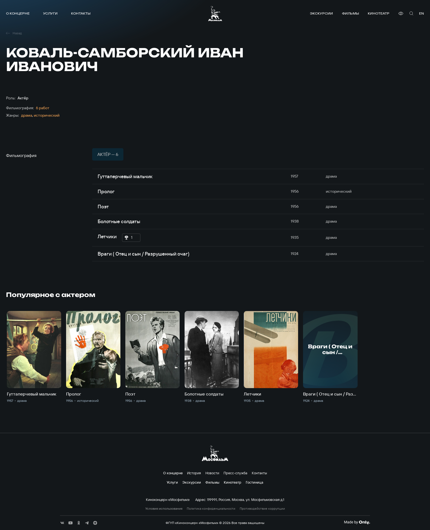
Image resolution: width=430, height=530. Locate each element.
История (194, 473)
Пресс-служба (235, 473)
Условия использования (163, 509)
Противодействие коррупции (262, 509)
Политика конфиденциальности (211, 509)
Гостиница (254, 482)
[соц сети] (62, 523)
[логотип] (215, 13)
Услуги (50, 13)
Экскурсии (321, 13)
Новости (212, 473)
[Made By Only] (357, 522)
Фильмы (350, 13)
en (421, 13)
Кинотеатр (378, 13)
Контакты (80, 13)
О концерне (18, 13)
